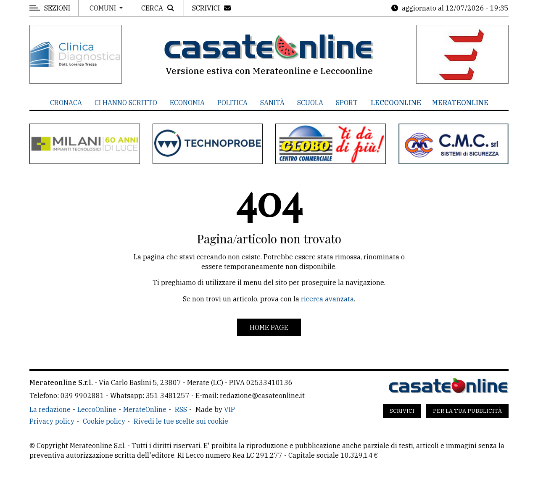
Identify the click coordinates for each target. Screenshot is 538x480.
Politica (232, 102)
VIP (229, 409)
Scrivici (402, 410)
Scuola (310, 102)
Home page (269, 327)
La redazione (50, 409)
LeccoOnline (396, 102)
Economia (187, 102)
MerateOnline (460, 102)
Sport (347, 102)
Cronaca (66, 102)
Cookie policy (104, 421)
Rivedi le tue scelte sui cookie (181, 421)
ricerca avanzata (327, 299)
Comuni (104, 8)
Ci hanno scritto (126, 102)
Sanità (272, 102)
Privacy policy (51, 421)
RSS (181, 409)
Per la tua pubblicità (467, 410)
